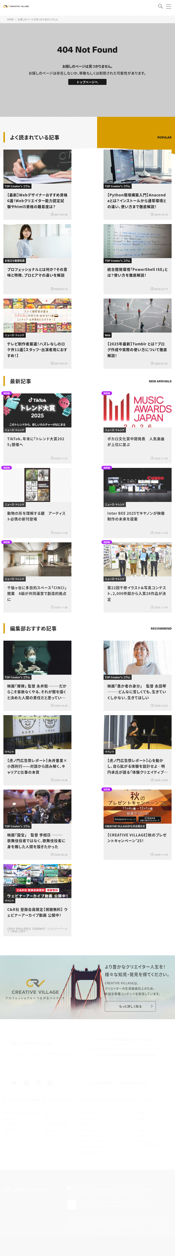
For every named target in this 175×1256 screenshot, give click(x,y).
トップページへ (87, 82)
